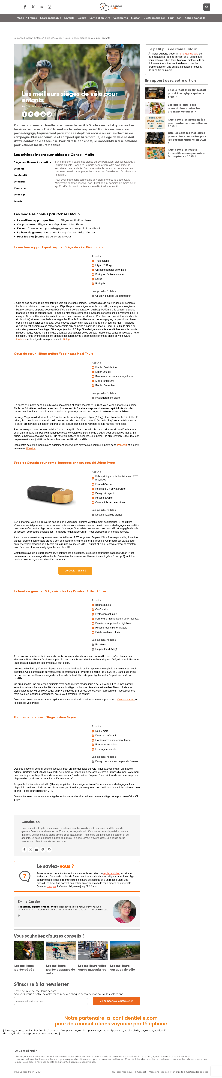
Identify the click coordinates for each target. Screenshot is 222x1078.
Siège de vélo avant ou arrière (32, 162)
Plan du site (176, 1071)
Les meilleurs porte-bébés (24, 967)
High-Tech (174, 28)
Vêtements (120, 28)
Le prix (18, 201)
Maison (136, 28)
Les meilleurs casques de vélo (122, 967)
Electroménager (154, 28)
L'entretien (20, 188)
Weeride (30, 448)
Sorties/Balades (53, 37)
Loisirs (82, 28)
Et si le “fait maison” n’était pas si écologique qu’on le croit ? (187, 93)
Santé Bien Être (100, 28)
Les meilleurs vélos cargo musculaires (92, 967)
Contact (141, 1071)
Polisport (122, 445)
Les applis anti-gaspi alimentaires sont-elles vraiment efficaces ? (184, 108)
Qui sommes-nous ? (123, 1071)
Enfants (69, 28)
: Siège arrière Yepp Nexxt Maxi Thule (50, 224)
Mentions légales (158, 1071)
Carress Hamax (126, 699)
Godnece (21, 339)
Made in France (27, 28)
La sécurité (20, 175)
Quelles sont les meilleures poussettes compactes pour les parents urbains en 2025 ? (187, 138)
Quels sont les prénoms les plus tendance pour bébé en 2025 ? (187, 123)
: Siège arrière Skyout (44, 236)
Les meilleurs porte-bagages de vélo (60, 969)
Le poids (19, 168)
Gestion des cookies (197, 1071)
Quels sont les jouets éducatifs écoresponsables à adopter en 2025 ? (187, 153)
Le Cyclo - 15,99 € (75, 570)
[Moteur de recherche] (206, 12)
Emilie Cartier (29, 901)
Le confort (20, 181)
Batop (66, 339)
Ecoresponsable (50, 28)
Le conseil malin (23, 37)
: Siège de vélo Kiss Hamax (55, 220)
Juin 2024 (26, 106)
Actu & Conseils (195, 28)
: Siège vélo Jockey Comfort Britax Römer (56, 232)
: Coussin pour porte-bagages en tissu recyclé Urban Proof (58, 228)
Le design (19, 194)
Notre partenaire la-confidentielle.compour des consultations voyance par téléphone (111, 1021)
